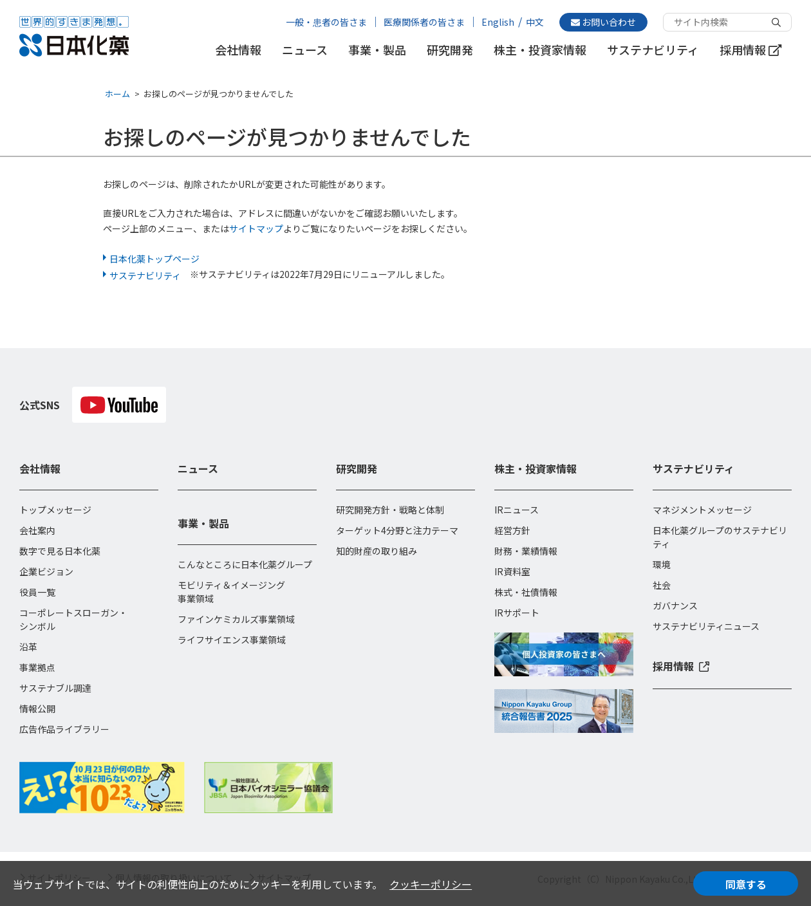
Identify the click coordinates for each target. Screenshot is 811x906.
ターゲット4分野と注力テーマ (397, 530)
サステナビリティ (653, 50)
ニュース (305, 50)
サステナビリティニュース (706, 626)
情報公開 (37, 708)
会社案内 (37, 530)
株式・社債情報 (525, 592)
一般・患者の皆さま (326, 21)
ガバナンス (675, 605)
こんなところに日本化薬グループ (245, 564)
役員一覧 (37, 592)
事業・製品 (377, 50)
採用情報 (750, 50)
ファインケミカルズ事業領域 (236, 619)
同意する (746, 884)
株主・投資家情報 (540, 50)
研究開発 (450, 50)
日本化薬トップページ (154, 258)
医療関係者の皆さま (424, 21)
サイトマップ (256, 228)
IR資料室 (512, 571)
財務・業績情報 (525, 550)
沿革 (28, 646)
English (497, 21)
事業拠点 (37, 667)
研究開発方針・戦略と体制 (390, 509)
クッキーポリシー (430, 884)
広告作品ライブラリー (64, 729)
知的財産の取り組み (376, 550)
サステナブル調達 (55, 687)
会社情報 (238, 50)
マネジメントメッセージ (702, 509)
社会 (662, 584)
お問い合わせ (603, 21)
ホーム (117, 94)
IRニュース (516, 509)
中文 (535, 21)
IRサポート (516, 612)
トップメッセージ (55, 509)
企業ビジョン (46, 571)
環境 (662, 564)
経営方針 (512, 530)
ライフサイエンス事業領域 (232, 639)
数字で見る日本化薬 (59, 550)
